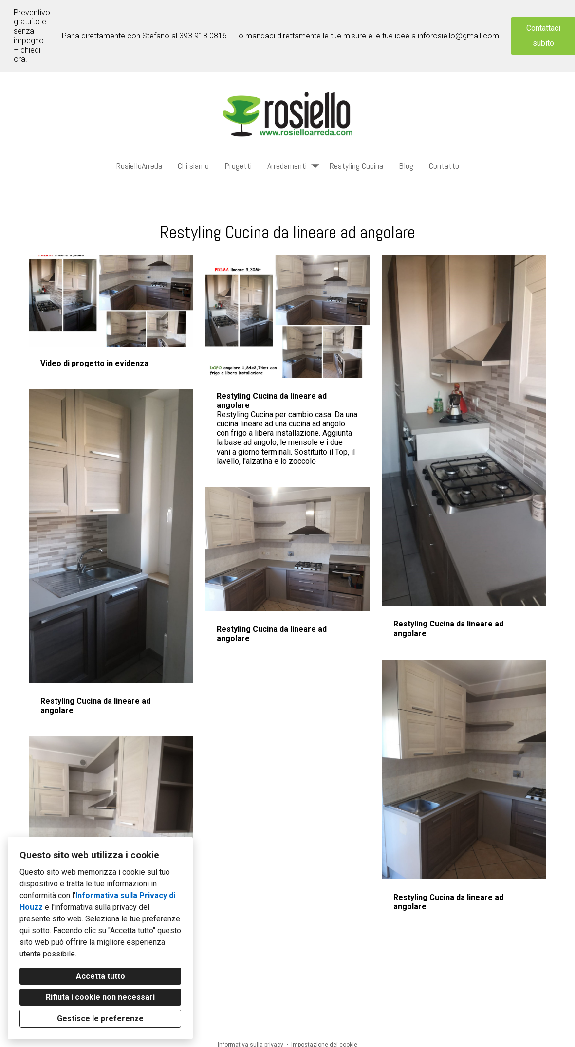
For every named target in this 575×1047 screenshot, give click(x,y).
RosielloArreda (139, 165)
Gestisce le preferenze (100, 1018)
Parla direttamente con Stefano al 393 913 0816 (144, 35)
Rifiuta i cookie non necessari (100, 997)
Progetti (238, 165)
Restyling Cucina (356, 165)
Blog (406, 165)
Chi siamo (193, 165)
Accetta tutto (100, 976)
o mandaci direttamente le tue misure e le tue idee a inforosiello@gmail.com (369, 35)
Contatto (444, 165)
